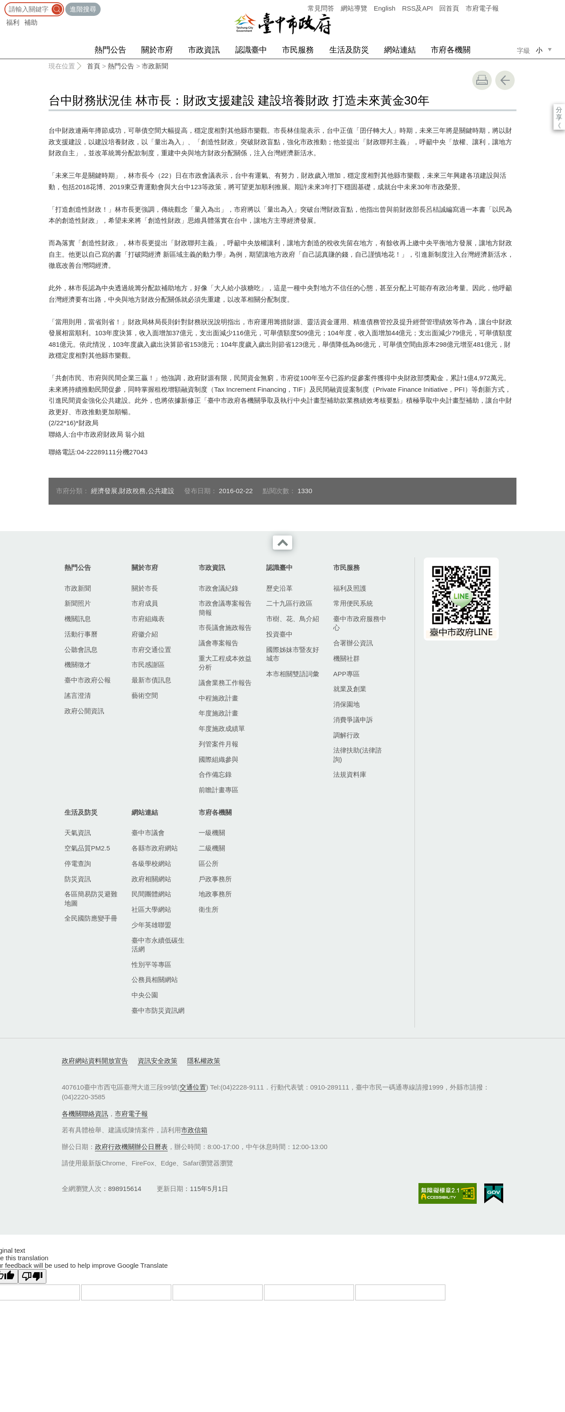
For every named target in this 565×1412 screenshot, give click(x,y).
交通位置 (193, 1087)
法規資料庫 (349, 774)
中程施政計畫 (218, 698)
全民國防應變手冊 (90, 918)
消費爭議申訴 (353, 719)
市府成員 (145, 603)
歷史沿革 (279, 588)
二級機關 (212, 848)
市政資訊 (204, 49)
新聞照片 (77, 603)
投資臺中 (279, 634)
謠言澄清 (77, 695)
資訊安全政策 (157, 1060)
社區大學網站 (151, 909)
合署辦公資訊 (353, 643)
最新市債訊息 (151, 680)
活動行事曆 (81, 634)
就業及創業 (349, 689)
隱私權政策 (203, 1060)
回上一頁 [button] (505, 80)
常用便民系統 (353, 603)
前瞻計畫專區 (218, 790)
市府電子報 (482, 8)
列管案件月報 (218, 744)
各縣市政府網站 (155, 848)
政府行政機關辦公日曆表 (131, 1146)
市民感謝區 (148, 664)
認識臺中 (251, 49)
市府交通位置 (151, 649)
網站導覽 (354, 8)
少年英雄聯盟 (151, 925)
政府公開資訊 (84, 711)
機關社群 (346, 658)
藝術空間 (145, 695)
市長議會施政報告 (225, 627)
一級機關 (212, 832)
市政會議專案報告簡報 (225, 607)
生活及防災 (349, 49)
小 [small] (539, 50)
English (385, 8)
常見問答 (321, 8)
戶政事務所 (215, 879)
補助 (31, 22)
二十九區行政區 (289, 603)
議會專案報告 (218, 643)
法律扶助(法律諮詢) (357, 754)
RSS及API (417, 8)
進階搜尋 (83, 9)
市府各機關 (451, 49)
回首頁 (449, 8)
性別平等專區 (151, 964)
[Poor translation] (32, 1276)
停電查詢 (77, 863)
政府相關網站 (151, 879)
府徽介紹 (145, 634)
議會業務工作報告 (225, 682)
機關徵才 (77, 664)
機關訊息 (77, 618)
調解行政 (346, 735)
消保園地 (346, 704)
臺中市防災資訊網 (158, 1010)
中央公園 (145, 995)
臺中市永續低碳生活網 (158, 944)
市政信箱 (194, 1130)
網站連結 (400, 49)
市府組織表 (148, 618)
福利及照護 (349, 588)
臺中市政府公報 (87, 680)
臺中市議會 (148, 832)
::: (3, 4)
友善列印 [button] (482, 80)
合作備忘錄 (215, 774)
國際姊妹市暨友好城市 (292, 654)
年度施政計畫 (218, 713)
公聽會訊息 (81, 649)
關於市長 (145, 588)
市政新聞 (155, 66)
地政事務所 (215, 894)
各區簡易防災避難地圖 (90, 898)
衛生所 (208, 909)
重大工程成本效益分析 (225, 663)
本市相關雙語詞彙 (292, 674)
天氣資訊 (77, 832)
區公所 (208, 863)
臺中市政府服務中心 (359, 623)
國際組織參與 (218, 759)
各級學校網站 (151, 863)
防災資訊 (77, 879)
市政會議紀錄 (218, 588)
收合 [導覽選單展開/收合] (282, 543)
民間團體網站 (151, 894)
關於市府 (157, 49)
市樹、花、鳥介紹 (292, 618)
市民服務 (298, 49)
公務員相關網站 (155, 979)
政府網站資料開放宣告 (95, 1060)
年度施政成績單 (222, 728)
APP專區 (346, 674)
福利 (12, 22)
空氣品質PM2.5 (87, 848)
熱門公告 (110, 49)
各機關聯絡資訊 (85, 1113)
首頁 (93, 66)
